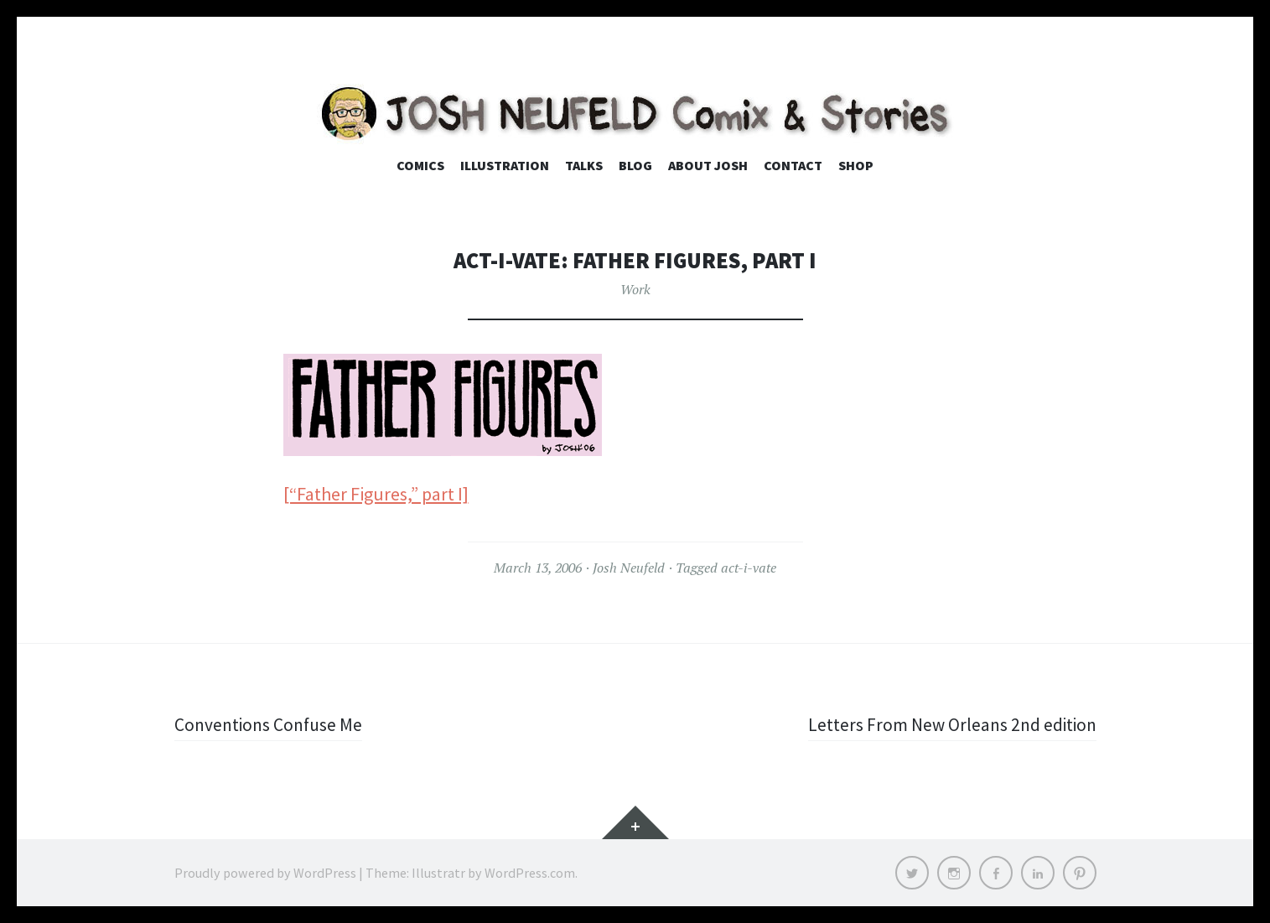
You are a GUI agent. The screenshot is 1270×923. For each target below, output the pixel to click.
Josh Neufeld (629, 567)
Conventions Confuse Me (271, 724)
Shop (855, 165)
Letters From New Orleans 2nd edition (949, 724)
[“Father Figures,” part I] (376, 494)
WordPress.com (530, 872)
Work (635, 289)
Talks (584, 165)
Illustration (504, 165)
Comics (420, 165)
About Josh (708, 165)
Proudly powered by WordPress (265, 872)
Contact (793, 165)
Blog (635, 165)
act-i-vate (748, 567)
